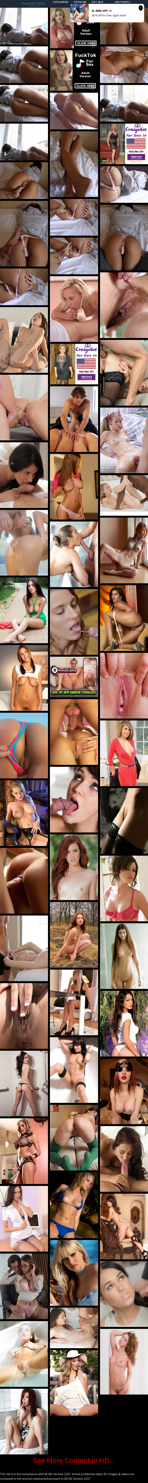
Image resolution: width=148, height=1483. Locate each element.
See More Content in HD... (74, 1460)
